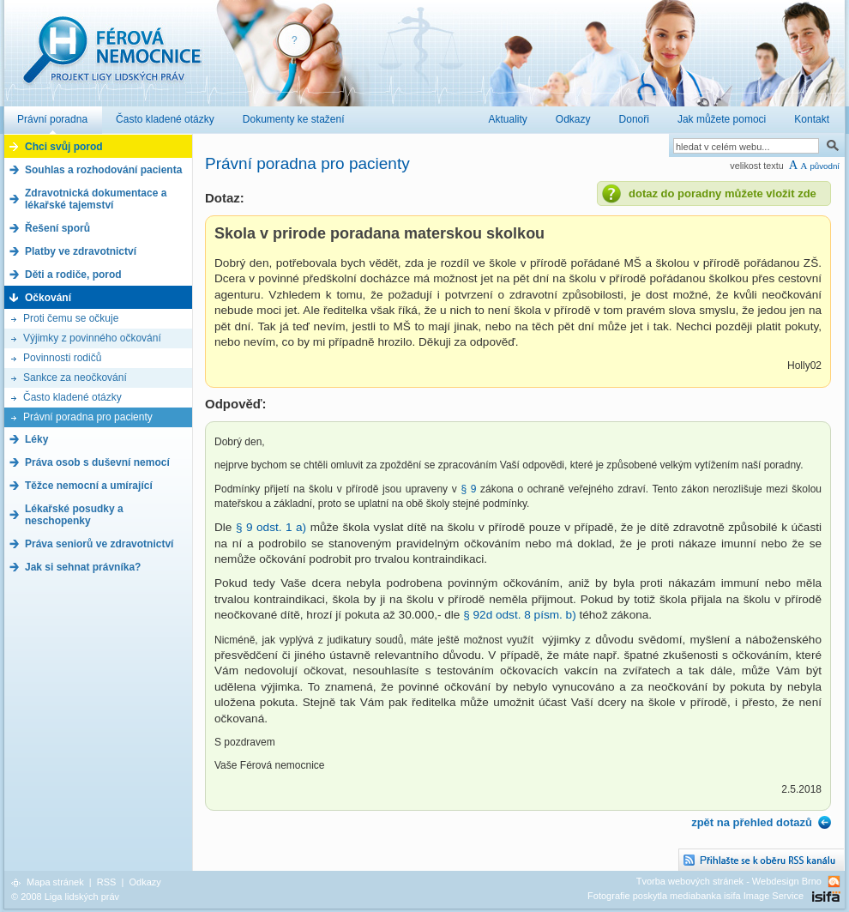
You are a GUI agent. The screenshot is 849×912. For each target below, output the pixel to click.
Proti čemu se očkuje (70, 318)
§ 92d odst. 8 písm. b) (519, 614)
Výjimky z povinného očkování (92, 338)
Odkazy (144, 882)
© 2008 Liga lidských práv (65, 896)
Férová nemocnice (111, 59)
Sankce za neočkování (75, 377)
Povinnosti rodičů (62, 358)
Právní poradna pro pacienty (88, 417)
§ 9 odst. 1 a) (271, 527)
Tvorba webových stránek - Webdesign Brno (729, 881)
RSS (107, 882)
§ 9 (470, 489)
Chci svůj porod (64, 147)
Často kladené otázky (72, 397)
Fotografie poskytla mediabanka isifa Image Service (695, 896)
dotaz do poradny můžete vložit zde (722, 193)
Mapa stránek (55, 882)
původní (825, 166)
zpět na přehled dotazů (751, 822)
